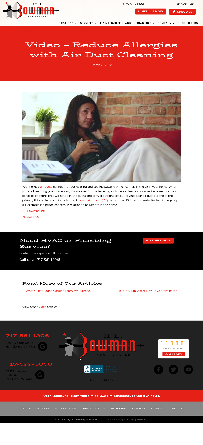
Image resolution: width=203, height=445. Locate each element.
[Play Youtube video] (101, 137)
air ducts (46, 186)
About (26, 408)
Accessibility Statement (136, 419)
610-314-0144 (188, 4)
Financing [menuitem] (143, 23)
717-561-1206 (133, 4)
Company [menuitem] (165, 23)
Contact (175, 408)
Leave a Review (173, 354)
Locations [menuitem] (65, 23)
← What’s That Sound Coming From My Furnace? (56, 291)
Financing (118, 408)
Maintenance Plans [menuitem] (115, 23)
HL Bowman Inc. (33, 211)
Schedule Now (150, 11)
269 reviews (177, 348)
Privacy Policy (114, 419)
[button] (76, 23)
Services (43, 408)
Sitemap (157, 408)
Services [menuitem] (87, 23)
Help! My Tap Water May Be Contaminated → (149, 291)
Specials (138, 408)
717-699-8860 (29, 364)
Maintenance (65, 408)
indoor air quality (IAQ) (93, 200)
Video (42, 307)
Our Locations (93, 408)
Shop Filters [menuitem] (188, 23)
